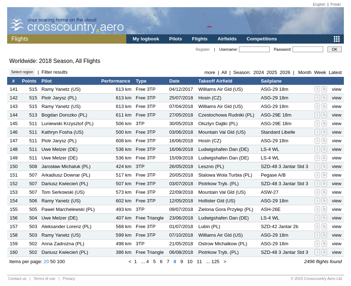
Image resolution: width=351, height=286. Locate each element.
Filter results (54, 72)
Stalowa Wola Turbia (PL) (225, 175)
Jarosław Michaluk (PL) (66, 166)
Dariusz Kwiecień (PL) (64, 183)
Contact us (17, 278)
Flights (200, 38)
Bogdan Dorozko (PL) (64, 115)
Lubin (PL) (209, 226)
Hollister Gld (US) (216, 200)
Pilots (175, 38)
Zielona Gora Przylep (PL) (225, 209)
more (209, 72)
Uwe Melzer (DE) (59, 149)
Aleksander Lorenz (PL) (66, 226)
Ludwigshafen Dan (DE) (223, 149)
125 (215, 261)
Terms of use (44, 278)
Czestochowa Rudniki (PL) (226, 115)
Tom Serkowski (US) (63, 192)
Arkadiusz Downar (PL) (65, 175)
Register (202, 49)
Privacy (69, 278)
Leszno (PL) (211, 166)
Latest (335, 72)
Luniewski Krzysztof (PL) (67, 123)
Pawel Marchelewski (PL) (68, 209)
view (337, 89)
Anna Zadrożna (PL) (62, 243)
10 (190, 261)
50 (53, 261)
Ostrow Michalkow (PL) (222, 243)
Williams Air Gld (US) (220, 89)
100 (61, 261)
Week (320, 72)
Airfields (227, 38)
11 (199, 261)
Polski (336, 4)
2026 (285, 72)
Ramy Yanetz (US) (61, 89)
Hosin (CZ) (209, 97)
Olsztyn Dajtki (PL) (218, 123)
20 (46, 261)
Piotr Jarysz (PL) (59, 97)
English (319, 4)
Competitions (261, 38)
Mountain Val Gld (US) (221, 132)
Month (304, 72)
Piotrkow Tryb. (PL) (218, 183)
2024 (258, 72)
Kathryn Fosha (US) (62, 132)
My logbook (146, 38)
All (224, 72)
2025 (271, 72)
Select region (22, 72)
